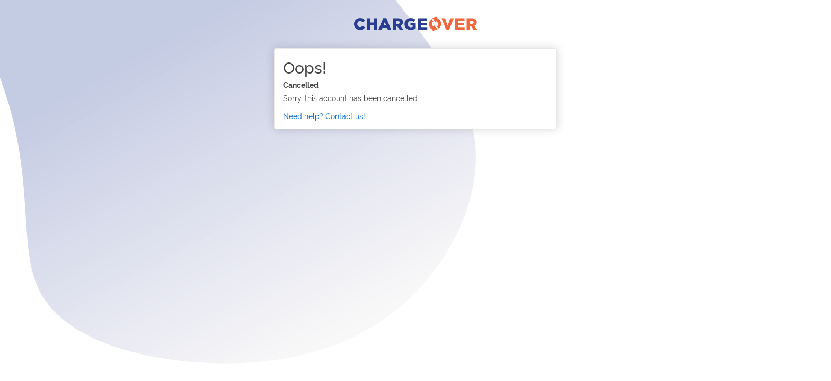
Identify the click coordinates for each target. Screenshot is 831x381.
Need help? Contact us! (324, 116)
